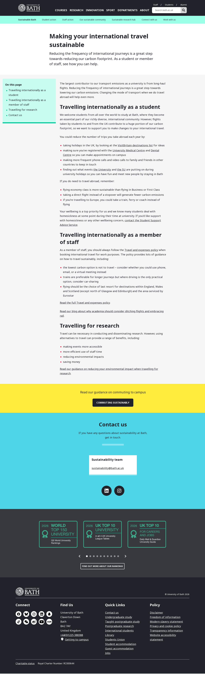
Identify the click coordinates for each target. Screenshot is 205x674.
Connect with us (149, 19)
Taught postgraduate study (122, 622)
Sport (110, 10)
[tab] (87, 557)
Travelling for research (23, 109)
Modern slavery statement (166, 622)
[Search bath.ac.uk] (166, 10)
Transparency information (166, 631)
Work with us (169, 19)
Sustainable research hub (124, 19)
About (144, 10)
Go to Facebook (18, 614)
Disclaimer (156, 613)
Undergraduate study (118, 617)
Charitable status (25, 663)
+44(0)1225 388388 (71, 635)
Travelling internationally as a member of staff (27, 102)
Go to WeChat (26, 622)
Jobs (107, 653)
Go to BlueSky (26, 614)
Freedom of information (165, 617)
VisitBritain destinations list (135, 145)
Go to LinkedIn (106, 491)
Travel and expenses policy (141, 250)
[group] (58, 534)
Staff (155, 4)
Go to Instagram (119, 491)
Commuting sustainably (113, 403)
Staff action (67, 19)
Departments (127, 10)
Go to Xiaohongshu (49, 622)
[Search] (184, 10)
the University (102, 169)
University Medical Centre (128, 150)
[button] (80, 557)
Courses (61, 10)
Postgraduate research (119, 626)
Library (109, 635)
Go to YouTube (41, 622)
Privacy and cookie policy (165, 626)
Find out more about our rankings (102, 566)
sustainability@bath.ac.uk (108, 468)
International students (119, 631)
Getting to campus (77, 640)
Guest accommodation (119, 649)
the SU (121, 169)
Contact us (15, 115)
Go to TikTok (18, 622)
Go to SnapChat (49, 614)
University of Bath (29, 592)
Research (76, 10)
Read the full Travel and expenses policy (85, 302)
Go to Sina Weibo (34, 622)
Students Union (115, 640)
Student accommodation (120, 644)
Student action (49, 19)
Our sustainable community (93, 19)
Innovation (95, 10)
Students (169, 4)
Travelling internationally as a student (27, 92)
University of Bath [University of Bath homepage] (30, 8)
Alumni (183, 4)
